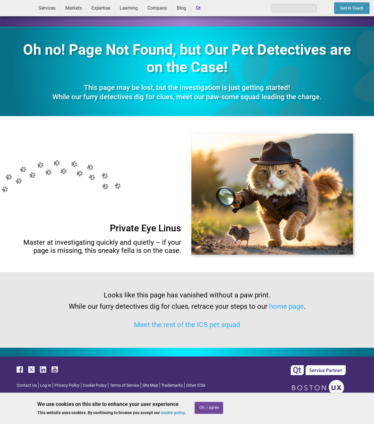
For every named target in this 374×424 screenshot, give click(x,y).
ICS (16, 8)
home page (286, 306)
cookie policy (173, 412)
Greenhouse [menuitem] (214, 8)
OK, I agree (209, 407)
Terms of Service (124, 385)
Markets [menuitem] (73, 8)
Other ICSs (195, 385)
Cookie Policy (95, 385)
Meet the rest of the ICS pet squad (187, 325)
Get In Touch (352, 8)
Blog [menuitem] (181, 8)
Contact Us (27, 385)
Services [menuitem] (47, 8)
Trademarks (172, 385)
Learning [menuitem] (129, 8)
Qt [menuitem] (198, 8)
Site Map (150, 385)
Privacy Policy (67, 385)
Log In (45, 385)
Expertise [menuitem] (100, 8)
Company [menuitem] (157, 8)
